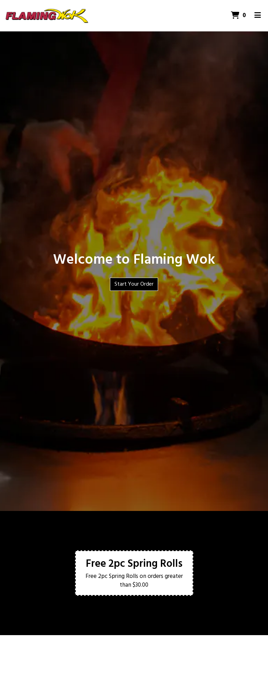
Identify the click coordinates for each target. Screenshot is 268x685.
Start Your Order (134, 284)
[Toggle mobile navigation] (257, 15)
